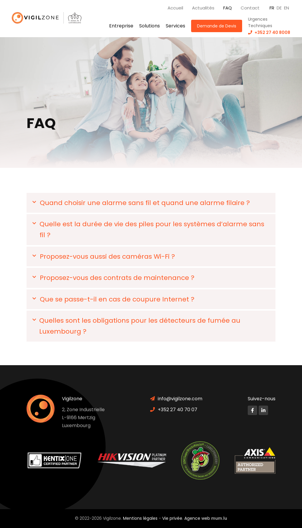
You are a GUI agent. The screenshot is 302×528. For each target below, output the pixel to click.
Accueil (175, 8)
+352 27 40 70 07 (177, 409)
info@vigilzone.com (180, 398)
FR (272, 8)
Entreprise (121, 25)
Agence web (197, 518)
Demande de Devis (216, 26)
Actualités (203, 8)
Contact (250, 8)
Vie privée (172, 518)
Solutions (149, 25)
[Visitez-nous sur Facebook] (252, 410)
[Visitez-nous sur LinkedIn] (263, 410)
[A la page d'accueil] (38, 17)
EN (286, 8)
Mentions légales (140, 518)
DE (279, 8)
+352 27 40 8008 (272, 32)
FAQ (227, 8)
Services (175, 25)
